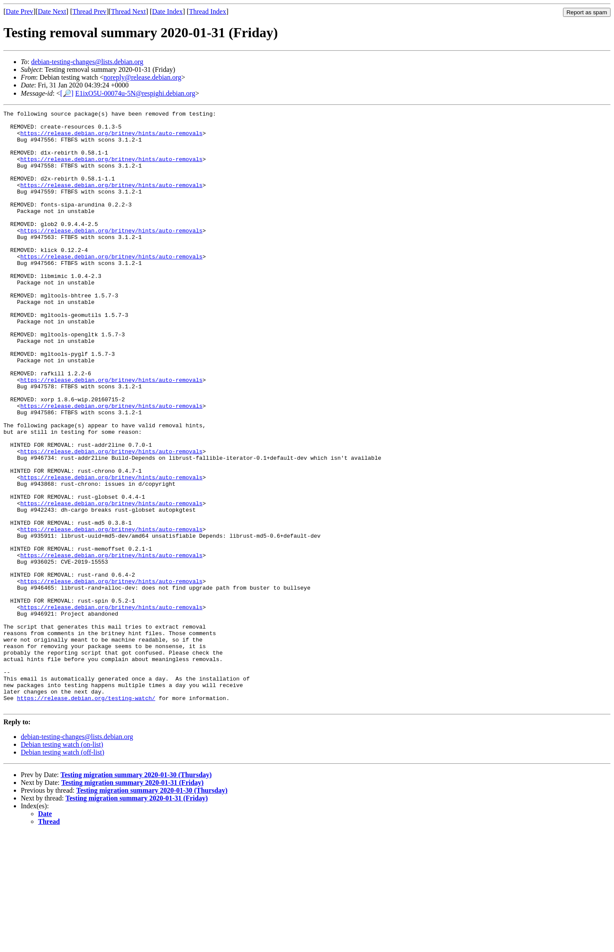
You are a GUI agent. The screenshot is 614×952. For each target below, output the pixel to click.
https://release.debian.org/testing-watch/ (86, 816)
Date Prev (19, 11)
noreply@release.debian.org (143, 77)
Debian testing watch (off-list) (62, 871)
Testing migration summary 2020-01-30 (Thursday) (136, 894)
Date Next (52, 11)
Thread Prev (89, 11)
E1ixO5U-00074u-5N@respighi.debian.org (135, 93)
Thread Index (207, 11)
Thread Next (128, 11)
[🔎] (67, 93)
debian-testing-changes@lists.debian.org (87, 61)
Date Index (167, 11)
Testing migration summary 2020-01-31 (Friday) (132, 902)
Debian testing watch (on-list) (62, 864)
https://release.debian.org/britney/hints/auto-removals (111, 138)
